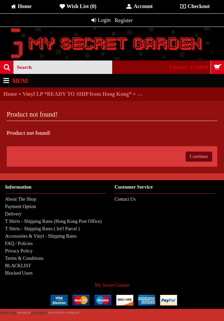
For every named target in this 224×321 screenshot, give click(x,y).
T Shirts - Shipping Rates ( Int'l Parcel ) (42, 228)
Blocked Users (19, 273)
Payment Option (20, 206)
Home (10, 94)
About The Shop (20, 199)
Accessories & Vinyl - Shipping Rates (40, 236)
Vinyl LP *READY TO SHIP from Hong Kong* (77, 94)
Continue (199, 156)
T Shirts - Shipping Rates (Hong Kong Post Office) (53, 221)
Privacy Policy (19, 250)
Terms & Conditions (24, 258)
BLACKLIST (18, 265)
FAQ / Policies (19, 243)
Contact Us (125, 199)
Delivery (13, 213)
